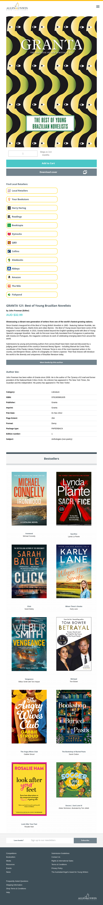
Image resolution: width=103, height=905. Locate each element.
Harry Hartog (19, 207)
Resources (10, 864)
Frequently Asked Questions (17, 881)
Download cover (48, 172)
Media (8, 861)
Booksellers (10, 857)
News (8, 872)
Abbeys (16, 268)
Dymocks (17, 233)
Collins (15, 251)
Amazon (16, 277)
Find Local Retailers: (17, 184)
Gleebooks (17, 259)
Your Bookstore (20, 199)
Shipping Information (14, 885)
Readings (17, 216)
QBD (14, 242)
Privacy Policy (57, 868)
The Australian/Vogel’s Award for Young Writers (70, 872)
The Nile (16, 285)
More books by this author (51, 362)
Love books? (19, 840)
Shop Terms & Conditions (16, 889)
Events (9, 868)
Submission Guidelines (60, 853)
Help (8, 892)
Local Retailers (20, 190)
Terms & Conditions (59, 864)
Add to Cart (48, 163)
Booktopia (17, 225)
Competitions (11, 853)
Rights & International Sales (62, 861)
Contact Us (56, 857)
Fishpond (17, 294)
